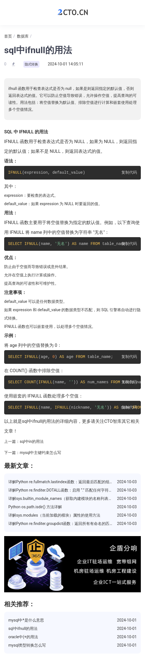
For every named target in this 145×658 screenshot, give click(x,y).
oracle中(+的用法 (23, 637)
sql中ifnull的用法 (23, 628)
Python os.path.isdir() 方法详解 (35, 507)
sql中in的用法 (32, 441)
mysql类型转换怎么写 (27, 645)
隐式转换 (31, 64)
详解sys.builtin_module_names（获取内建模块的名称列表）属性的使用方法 (73, 498)
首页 (8, 36)
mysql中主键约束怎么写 (40, 452)
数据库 (23, 36)
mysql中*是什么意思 (26, 620)
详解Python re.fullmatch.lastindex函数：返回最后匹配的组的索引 (64, 482)
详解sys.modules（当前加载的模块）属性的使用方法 (54, 515)
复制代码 (129, 172)
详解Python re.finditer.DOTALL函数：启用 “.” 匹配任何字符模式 (62, 490)
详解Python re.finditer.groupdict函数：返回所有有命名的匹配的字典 (66, 523)
